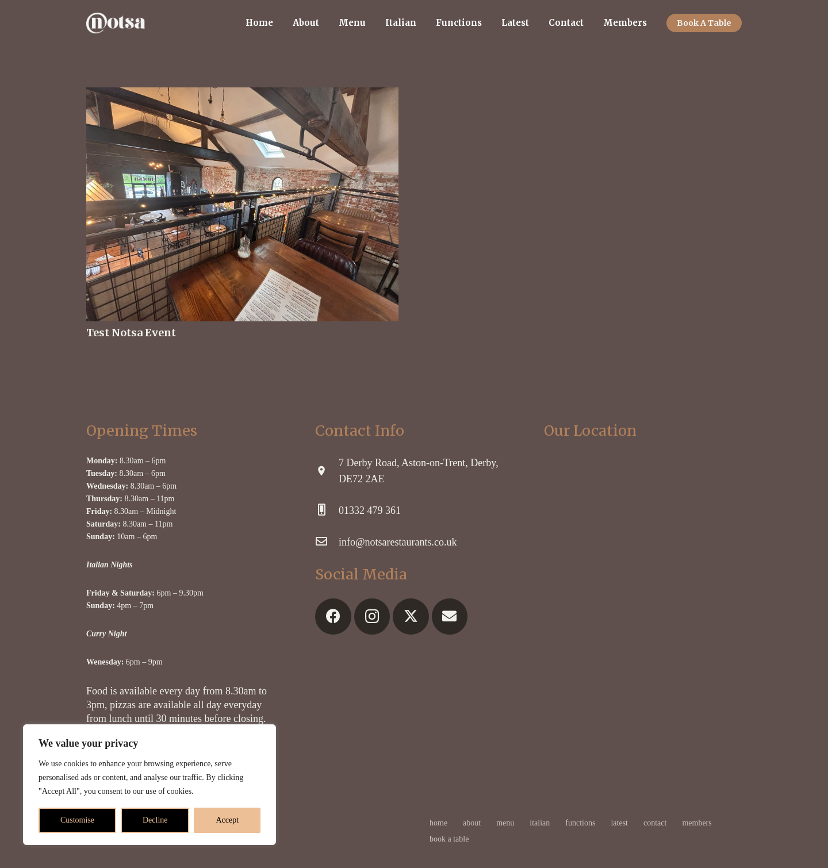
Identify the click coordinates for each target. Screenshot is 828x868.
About (472, 823)
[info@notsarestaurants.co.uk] (327, 542)
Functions (580, 823)
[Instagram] (372, 616)
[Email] (450, 616)
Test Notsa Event (131, 332)
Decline (155, 820)
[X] (411, 616)
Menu (505, 823)
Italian (540, 823)
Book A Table (449, 839)
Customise (77, 820)
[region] (149, 784)
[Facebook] (333, 616)
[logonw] (115, 23)
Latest (619, 823)
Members (696, 823)
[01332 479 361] (327, 510)
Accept (227, 820)
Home (438, 823)
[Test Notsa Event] (242, 95)
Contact (654, 823)
